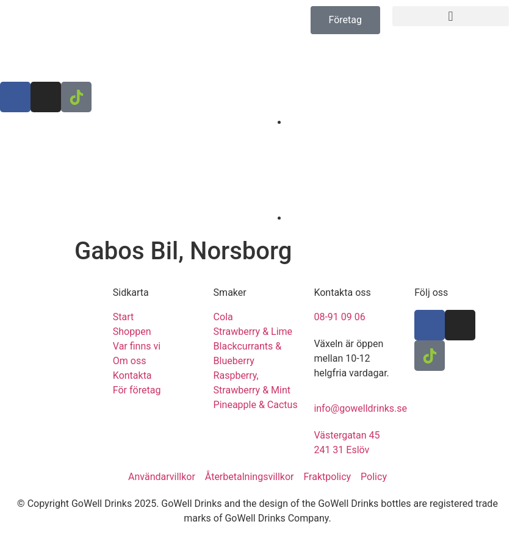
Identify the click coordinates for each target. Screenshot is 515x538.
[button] (450, 16)
